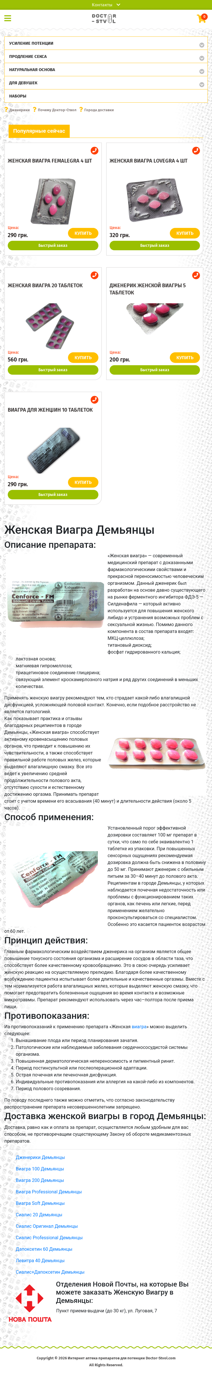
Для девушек (23, 82)
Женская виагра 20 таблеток (45, 285)
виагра (139, 1026)
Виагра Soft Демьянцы (40, 1203)
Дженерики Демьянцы (40, 1157)
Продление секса (28, 56)
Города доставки (99, 110)
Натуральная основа (32, 69)
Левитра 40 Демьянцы (40, 1260)
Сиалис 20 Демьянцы (39, 1214)
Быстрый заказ (52, 245)
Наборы (17, 96)
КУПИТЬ (83, 233)
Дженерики (19, 110)
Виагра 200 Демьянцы (40, 1180)
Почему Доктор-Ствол (57, 110)
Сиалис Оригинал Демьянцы (47, 1226)
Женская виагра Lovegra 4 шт (149, 161)
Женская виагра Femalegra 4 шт (50, 161)
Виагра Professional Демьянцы (49, 1192)
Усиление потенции (31, 43)
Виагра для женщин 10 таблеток (50, 410)
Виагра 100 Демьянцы (40, 1169)
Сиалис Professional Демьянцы (49, 1237)
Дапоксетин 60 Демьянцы (44, 1249)
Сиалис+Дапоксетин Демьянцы (50, 1272)
